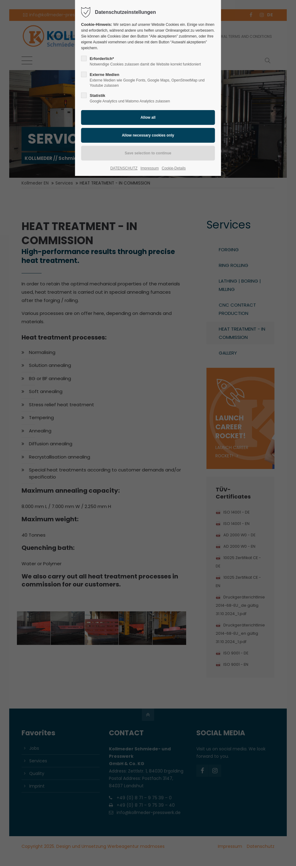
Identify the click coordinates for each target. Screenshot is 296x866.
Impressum (150, 168)
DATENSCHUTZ (123, 168)
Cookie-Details (174, 168)
